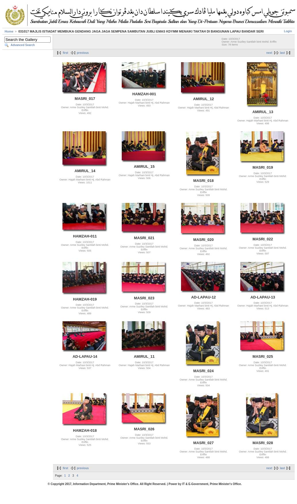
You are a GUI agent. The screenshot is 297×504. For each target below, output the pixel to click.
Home (9, 31)
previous (83, 52)
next (269, 52)
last (282, 52)
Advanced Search (23, 45)
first (65, 52)
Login (288, 31)
